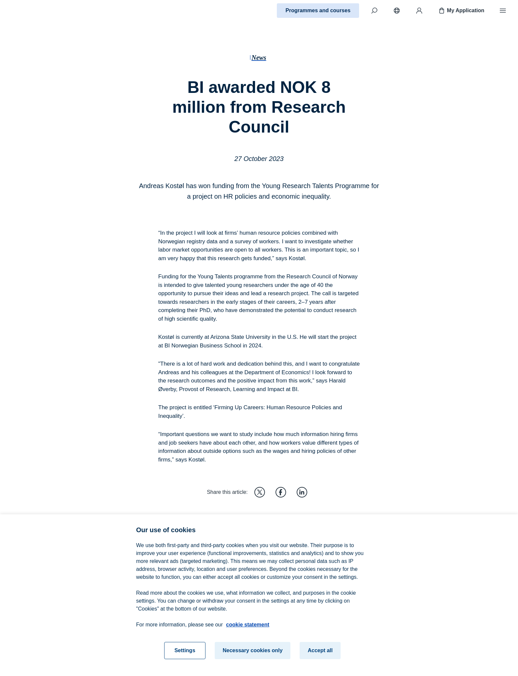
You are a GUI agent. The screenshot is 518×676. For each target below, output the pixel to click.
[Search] (374, 10)
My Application (461, 11)
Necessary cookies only (252, 653)
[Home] (28, 10)
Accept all (320, 653)
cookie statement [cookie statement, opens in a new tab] (247, 627)
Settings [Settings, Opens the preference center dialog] (184, 653)
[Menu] (503, 10)
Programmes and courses (318, 10)
